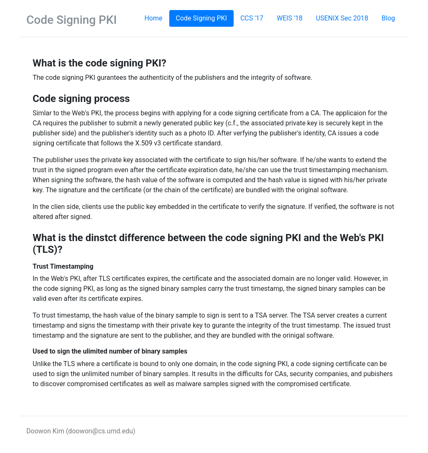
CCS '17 (251, 18)
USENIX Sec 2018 (342, 18)
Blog (388, 18)
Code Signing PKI (201, 18)
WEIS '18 (290, 18)
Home (156, 17)
